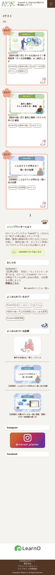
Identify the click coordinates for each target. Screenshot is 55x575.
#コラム (37, 305)
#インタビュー (24, 305)
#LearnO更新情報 (15, 318)
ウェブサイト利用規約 (27, 569)
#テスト (12, 71)
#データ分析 (39, 66)
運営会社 (27, 563)
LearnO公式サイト (27, 561)
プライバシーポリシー (27, 566)
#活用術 (22, 187)
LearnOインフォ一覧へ (37, 288)
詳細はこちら (12, 283)
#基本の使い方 (25, 66)
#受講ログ (22, 71)
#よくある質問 (40, 311)
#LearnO (12, 66)
